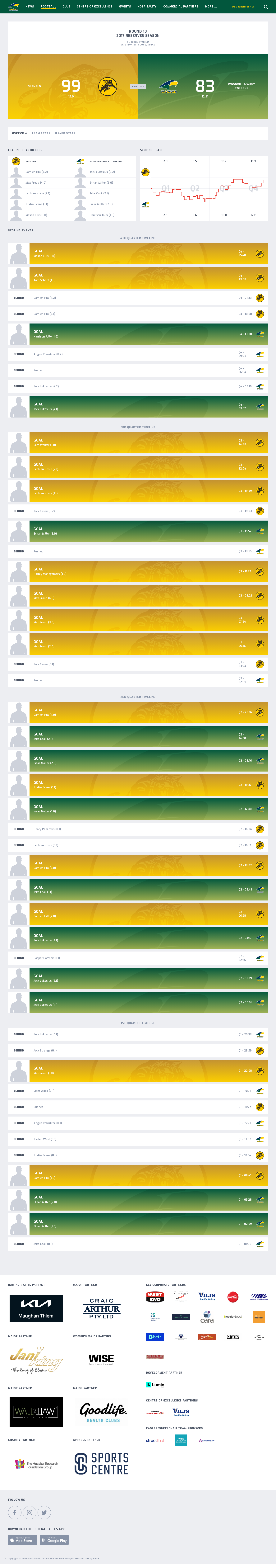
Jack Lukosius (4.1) (46, 409)
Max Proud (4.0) (44, 598)
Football (48, 6)
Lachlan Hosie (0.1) (46, 845)
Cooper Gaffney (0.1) (47, 958)
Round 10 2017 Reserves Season (138, 33)
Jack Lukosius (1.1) (46, 1005)
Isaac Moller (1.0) (45, 811)
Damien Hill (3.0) (45, 868)
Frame (96, 1558)
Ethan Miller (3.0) (45, 534)
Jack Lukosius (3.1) (46, 940)
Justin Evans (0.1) (45, 1155)
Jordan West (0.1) (45, 1139)
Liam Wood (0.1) (44, 1091)
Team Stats (41, 133)
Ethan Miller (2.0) (45, 1202)
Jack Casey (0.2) (44, 511)
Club (66, 6)
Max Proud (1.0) (44, 1073)
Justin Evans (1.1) (45, 787)
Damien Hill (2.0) (45, 916)
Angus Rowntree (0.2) (48, 354)
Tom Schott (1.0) (45, 280)
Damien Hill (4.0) (45, 715)
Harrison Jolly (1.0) (46, 336)
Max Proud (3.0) (44, 622)
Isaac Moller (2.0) (45, 763)
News (29, 6)
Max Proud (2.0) (44, 646)
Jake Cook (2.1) (43, 739)
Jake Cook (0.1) (43, 1244)
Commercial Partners (180, 6)
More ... (211, 6)
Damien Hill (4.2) (45, 298)
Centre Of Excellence (95, 6)
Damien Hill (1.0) (44, 1178)
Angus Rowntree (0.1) (48, 1123)
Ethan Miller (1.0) (45, 1226)
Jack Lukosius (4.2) (46, 386)
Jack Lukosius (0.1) (46, 1034)
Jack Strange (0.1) (45, 1050)
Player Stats (65, 133)
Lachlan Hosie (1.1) (46, 493)
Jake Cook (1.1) (43, 892)
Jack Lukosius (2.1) (46, 981)
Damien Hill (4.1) (44, 314)
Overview (20, 133)
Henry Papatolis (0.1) (47, 829)
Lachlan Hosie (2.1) (46, 469)
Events (125, 6)
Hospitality (147, 6)
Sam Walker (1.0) (45, 445)
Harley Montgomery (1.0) (50, 574)
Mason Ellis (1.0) (44, 256)
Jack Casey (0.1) (44, 664)
